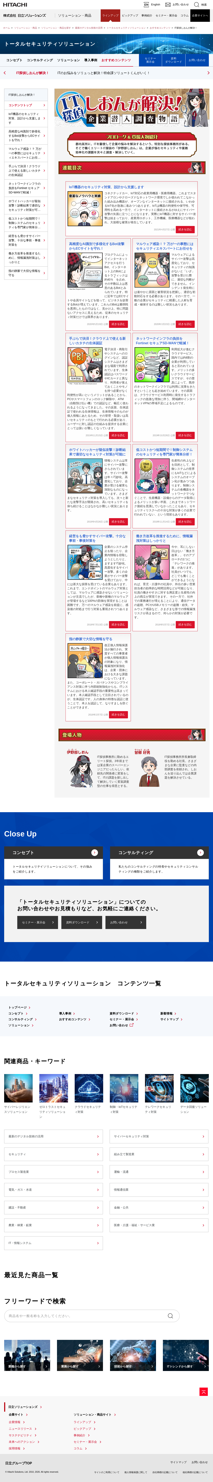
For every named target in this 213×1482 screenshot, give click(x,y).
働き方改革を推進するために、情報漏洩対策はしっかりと (25, 258)
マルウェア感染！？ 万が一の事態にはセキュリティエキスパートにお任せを (25, 153)
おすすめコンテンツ (160, 28)
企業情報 (14, 1422)
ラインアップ (110, 15)
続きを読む (185, 229)
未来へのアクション (22, 1441)
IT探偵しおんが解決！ (32, 73)
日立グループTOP (18, 1463)
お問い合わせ (197, 60)
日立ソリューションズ (22, 1407)
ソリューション (68, 60)
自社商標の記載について (165, 1472)
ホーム (6, 28)
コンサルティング (40, 60)
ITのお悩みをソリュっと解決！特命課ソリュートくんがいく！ (103, 73)
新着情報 (166, 1013)
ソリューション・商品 (74, 15)
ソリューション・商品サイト (92, 1414)
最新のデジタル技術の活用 (89, 28)
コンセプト (14, 60)
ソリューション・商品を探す (56, 28)
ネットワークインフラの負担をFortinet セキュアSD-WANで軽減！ (25, 188)
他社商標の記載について (195, 1472)
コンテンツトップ (20, 105)
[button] (208, 73)
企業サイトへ (200, 15)
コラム (185, 15)
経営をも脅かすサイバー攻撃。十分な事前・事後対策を (25, 240)
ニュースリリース (20, 1428)
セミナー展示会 (150, 60)
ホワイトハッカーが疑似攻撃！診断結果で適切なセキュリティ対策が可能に (25, 205)
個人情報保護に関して (135, 1472)
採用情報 (14, 1448)
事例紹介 (146, 15)
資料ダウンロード (173, 60)
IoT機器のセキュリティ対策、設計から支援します (25, 118)
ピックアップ (130, 15)
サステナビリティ (20, 1435)
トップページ (17, 1007)
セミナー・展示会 (166, 15)
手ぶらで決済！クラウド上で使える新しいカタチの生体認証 (25, 171)
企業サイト (16, 1414)
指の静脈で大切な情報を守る (25, 273)
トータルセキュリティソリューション (126, 28)
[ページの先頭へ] (203, 1392)
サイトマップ (169, 1019)
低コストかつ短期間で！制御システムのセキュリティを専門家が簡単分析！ (25, 223)
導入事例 (90, 60)
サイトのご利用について (106, 1472)
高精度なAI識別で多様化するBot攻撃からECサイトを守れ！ (24, 136)
